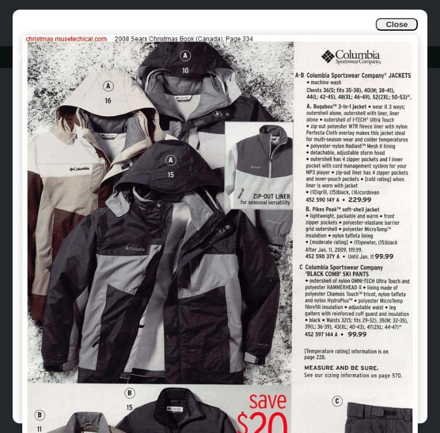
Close (397, 24)
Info (19, 56)
